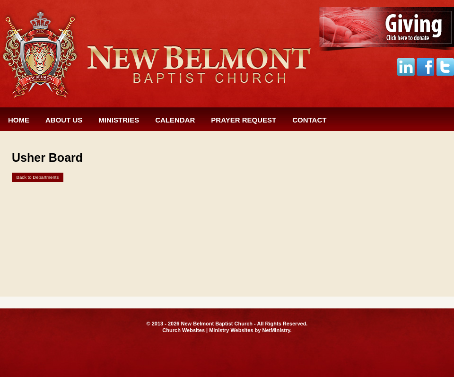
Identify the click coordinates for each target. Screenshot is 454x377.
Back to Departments (38, 177)
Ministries (118, 120)
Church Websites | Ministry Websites (208, 330)
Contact (309, 120)
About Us (63, 120)
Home (18, 120)
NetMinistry (276, 330)
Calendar (175, 120)
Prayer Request (243, 120)
